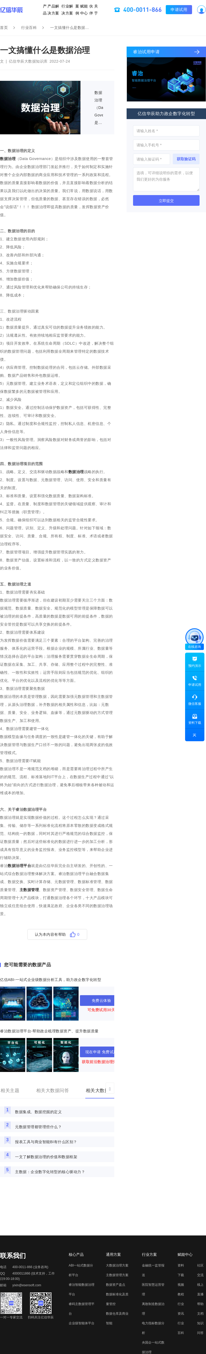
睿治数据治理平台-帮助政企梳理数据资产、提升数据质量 (49, 1031)
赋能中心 (80, 9)
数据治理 (8, 159)
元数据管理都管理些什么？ (38, 1127)
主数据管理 (29, 890)
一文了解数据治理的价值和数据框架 (46, 1157)
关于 (92, 9)
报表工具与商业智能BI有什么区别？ (46, 1142)
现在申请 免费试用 (101, 1052)
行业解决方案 (67, 10)
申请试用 (173, 9)
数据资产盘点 (115, 1285)
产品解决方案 (56, 10)
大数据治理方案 (117, 1265)
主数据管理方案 (117, 1275)
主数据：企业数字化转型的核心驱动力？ (50, 1172)
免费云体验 (101, 1000)
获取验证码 (186, 159)
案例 (76, 9)
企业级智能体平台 (81, 1323)
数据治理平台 (19, 866)
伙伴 (88, 9)
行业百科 (29, 27)
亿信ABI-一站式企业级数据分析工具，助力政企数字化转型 (50, 980)
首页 (4, 27)
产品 (50, 9)
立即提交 (166, 201)
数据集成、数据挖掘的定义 (38, 1112)
